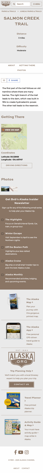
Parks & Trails (9, 11)
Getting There (27, 65)
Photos (21, 70)
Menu (36, 4)
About (11, 65)
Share (13, 80)
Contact (26, 468)
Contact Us (21, 384)
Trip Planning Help (21, 371)
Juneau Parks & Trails (31, 11)
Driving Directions (16, 165)
